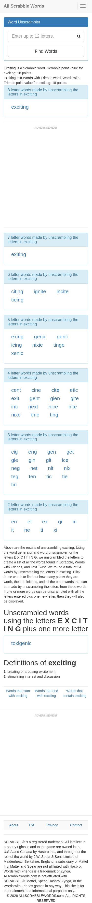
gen (51, 452)
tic (49, 476)
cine (36, 390)
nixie (37, 345)
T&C (32, 825)
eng (32, 452)
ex (45, 521)
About (13, 825)
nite (72, 406)
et (29, 521)
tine (35, 414)
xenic (17, 353)
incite (62, 291)
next (33, 406)
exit (15, 398)
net (33, 468)
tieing (17, 299)
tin (14, 484)
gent (35, 398)
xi (55, 530)
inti (14, 406)
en (14, 521)
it (12, 530)
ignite (40, 291)
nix (67, 468)
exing (17, 336)
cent (16, 390)
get (70, 452)
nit (50, 468)
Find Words (46, 51)
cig (14, 452)
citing (17, 291)
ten (32, 476)
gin (31, 460)
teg (14, 476)
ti (41, 530)
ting (54, 414)
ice (65, 460)
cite (55, 390)
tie (64, 476)
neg (15, 468)
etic (74, 390)
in (75, 521)
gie (14, 460)
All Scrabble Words (24, 6)
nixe (16, 414)
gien (55, 398)
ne (27, 530)
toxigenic (21, 643)
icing (16, 345)
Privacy (52, 825)
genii (62, 336)
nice (53, 406)
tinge (59, 345)
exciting (20, 107)
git (48, 460)
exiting (18, 254)
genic (40, 336)
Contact (76, 825)
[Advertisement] (46, 179)
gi (60, 521)
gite (74, 398)
